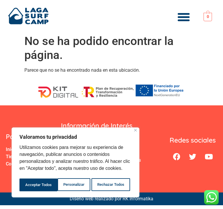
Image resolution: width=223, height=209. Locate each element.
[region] (75, 163)
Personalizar (35, 185)
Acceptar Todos (112, 185)
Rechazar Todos (73, 185)
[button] (183, 17)
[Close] (135, 132)
